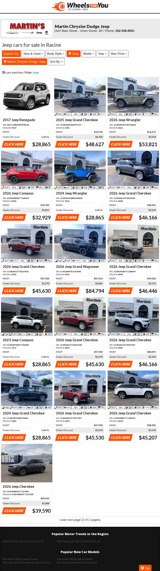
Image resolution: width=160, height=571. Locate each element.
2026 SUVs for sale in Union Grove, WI (23, 541)
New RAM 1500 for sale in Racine (20, 559)
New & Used (33, 53)
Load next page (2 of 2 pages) (80, 520)
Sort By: (56, 61)
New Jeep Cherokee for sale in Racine (77, 562)
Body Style (55, 53)
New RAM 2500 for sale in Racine (74, 559)
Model (88, 53)
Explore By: (11, 53)
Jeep (73, 53)
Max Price (119, 53)
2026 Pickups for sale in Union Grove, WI (78, 541)
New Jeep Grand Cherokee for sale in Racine (26, 562)
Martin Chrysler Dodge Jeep (24, 61)
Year (102, 53)
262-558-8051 (124, 31)
